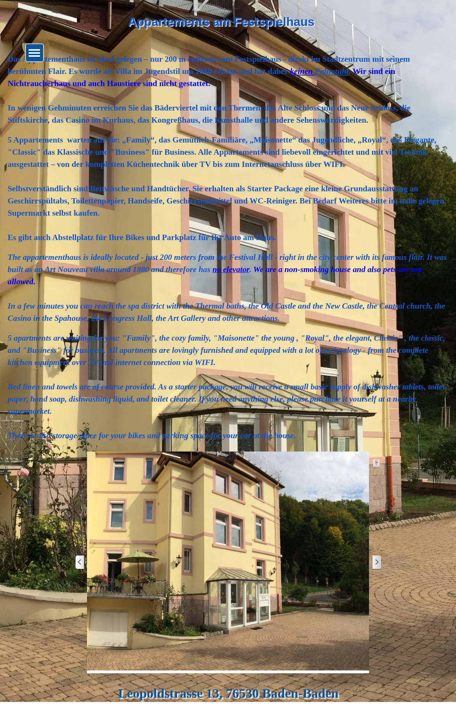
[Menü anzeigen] (34, 52)
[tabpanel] (228, 247)
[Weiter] (376, 563)
